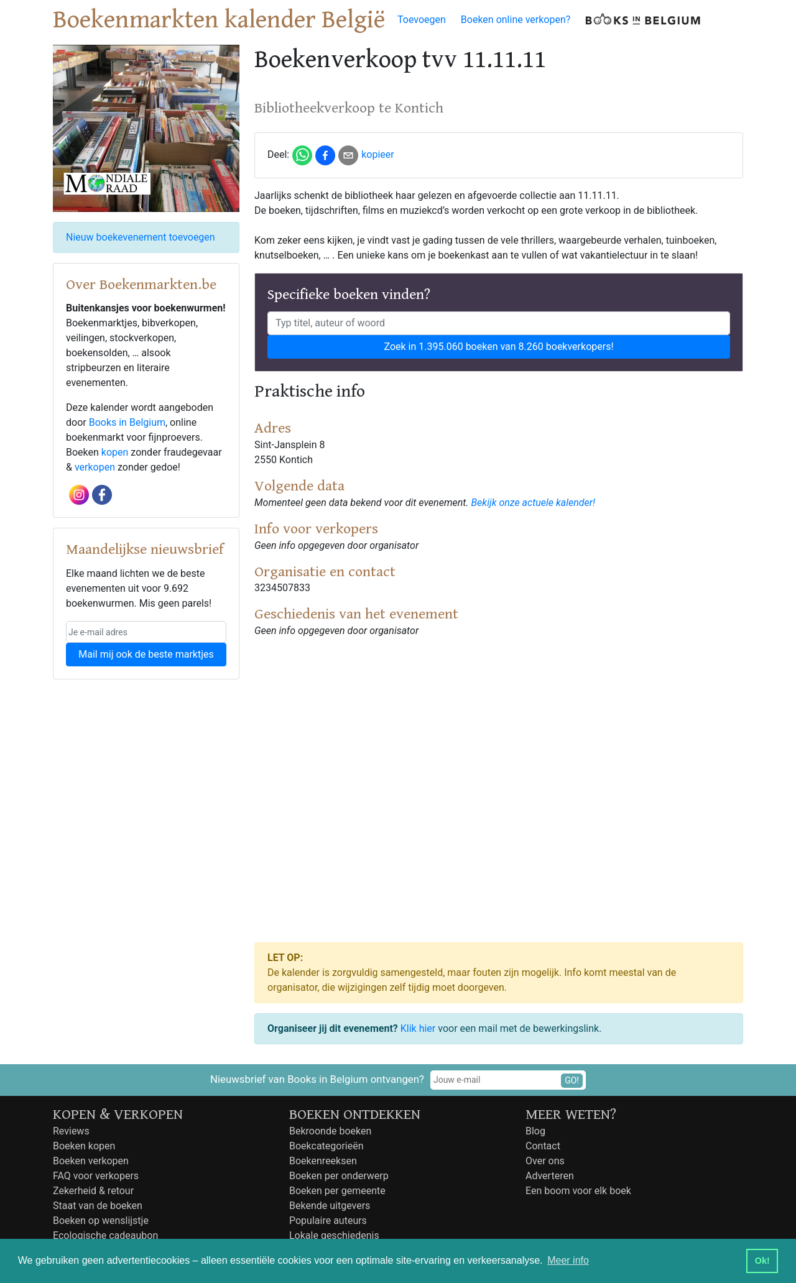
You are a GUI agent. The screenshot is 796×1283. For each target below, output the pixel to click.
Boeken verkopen (91, 1161)
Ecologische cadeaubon (105, 1235)
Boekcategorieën (326, 1146)
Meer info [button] (568, 1260)
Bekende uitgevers (329, 1206)
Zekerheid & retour (93, 1191)
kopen (115, 452)
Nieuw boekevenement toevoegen (140, 237)
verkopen (95, 467)
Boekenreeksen (323, 1161)
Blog (535, 1131)
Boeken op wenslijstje (101, 1220)
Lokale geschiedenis (334, 1235)
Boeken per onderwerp (339, 1176)
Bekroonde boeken (330, 1131)
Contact (542, 1146)
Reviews (71, 1131)
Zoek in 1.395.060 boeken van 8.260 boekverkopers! (498, 346)
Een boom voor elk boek (578, 1191)
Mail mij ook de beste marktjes (145, 654)
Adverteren (549, 1176)
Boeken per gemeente (337, 1191)
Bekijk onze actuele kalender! (533, 502)
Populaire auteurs (328, 1220)
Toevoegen (421, 19)
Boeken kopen (84, 1146)
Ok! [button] (762, 1261)
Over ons (545, 1161)
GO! (572, 1080)
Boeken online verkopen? (516, 19)
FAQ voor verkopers (96, 1176)
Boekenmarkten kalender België (219, 20)
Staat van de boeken (97, 1206)
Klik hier (418, 1028)
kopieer (377, 154)
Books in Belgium (127, 422)
